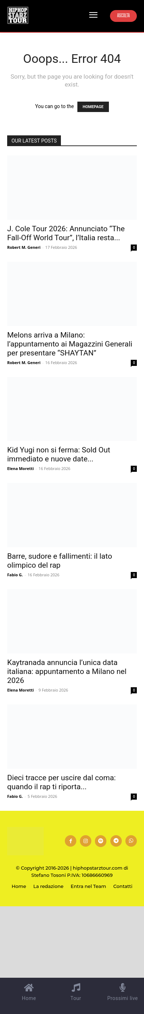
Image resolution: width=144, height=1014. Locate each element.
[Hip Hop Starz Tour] (18, 15)
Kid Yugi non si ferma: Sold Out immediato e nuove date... (58, 454)
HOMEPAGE (93, 106)
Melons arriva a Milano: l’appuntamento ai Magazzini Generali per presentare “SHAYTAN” (69, 344)
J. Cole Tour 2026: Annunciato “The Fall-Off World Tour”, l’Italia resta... (66, 233)
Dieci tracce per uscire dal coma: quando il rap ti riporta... (61, 782)
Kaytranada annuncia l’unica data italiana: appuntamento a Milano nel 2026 (66, 671)
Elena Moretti (20, 468)
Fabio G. (15, 574)
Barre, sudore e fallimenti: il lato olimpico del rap (59, 560)
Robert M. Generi (23, 247)
